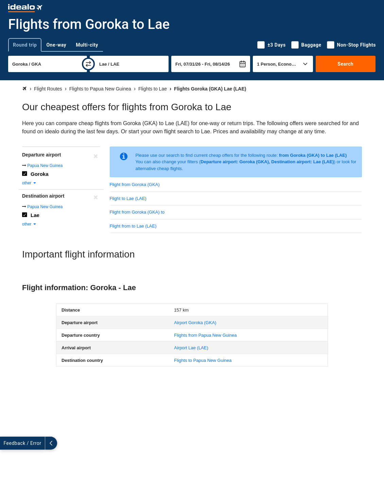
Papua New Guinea (45, 165)
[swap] (88, 63)
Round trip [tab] (25, 45)
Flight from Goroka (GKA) (135, 184)
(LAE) (191, 347)
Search (345, 64)
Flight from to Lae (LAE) (133, 226)
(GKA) (195, 322)
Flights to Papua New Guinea (202, 360)
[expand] (6, 443)
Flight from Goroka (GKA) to (137, 212)
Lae (35, 215)
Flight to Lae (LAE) (128, 198)
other (29, 183)
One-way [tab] (56, 45)
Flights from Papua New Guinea (205, 335)
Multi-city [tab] (87, 45)
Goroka (40, 174)
